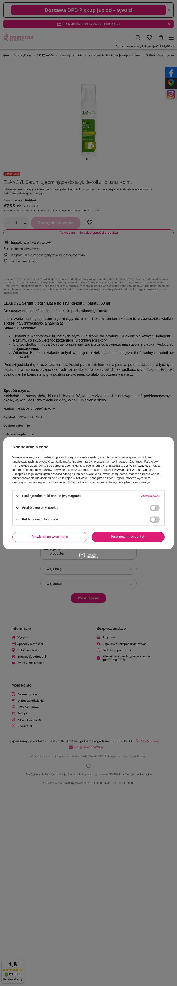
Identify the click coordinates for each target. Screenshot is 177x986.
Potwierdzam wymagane (50, 537)
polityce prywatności (137, 465)
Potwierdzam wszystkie (128, 537)
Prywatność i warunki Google (133, 469)
